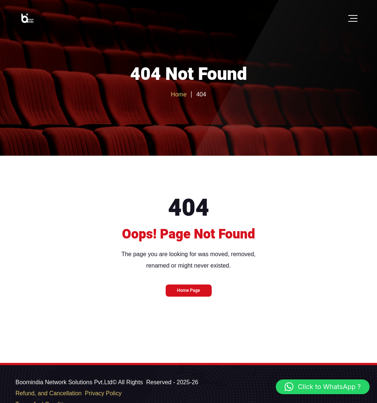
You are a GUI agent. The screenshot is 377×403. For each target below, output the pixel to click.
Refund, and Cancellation (48, 393)
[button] (323, 386)
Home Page (188, 290)
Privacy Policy (103, 393)
